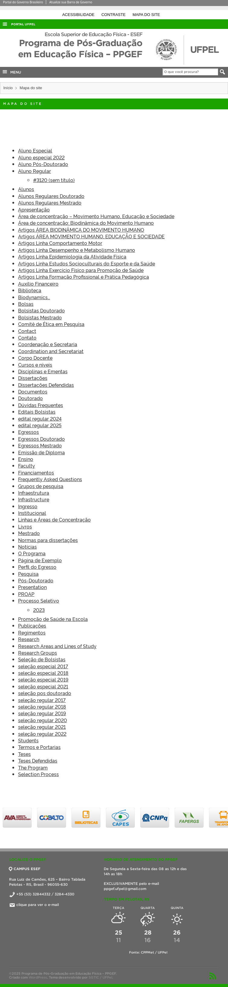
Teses (24, 753)
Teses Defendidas (37, 760)
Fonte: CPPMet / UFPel (148, 952)
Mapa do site (146, 14)
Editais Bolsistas (36, 411)
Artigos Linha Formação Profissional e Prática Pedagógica (83, 276)
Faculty (26, 465)
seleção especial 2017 (43, 666)
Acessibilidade (79, 14)
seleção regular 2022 (42, 733)
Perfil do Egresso (37, 566)
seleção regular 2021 (42, 726)
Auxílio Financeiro (38, 283)
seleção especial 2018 (43, 672)
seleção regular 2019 (42, 713)
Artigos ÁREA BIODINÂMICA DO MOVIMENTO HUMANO (81, 229)
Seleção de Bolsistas (41, 659)
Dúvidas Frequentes (40, 405)
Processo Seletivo (38, 600)
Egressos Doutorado (41, 438)
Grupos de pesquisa (40, 486)
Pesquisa (28, 573)
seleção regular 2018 (42, 706)
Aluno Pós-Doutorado (43, 164)
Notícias (27, 546)
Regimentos (32, 632)
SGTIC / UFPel (100, 977)
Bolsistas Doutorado (41, 310)
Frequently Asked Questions (50, 479)
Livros (25, 526)
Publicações (32, 625)
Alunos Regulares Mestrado (49, 202)
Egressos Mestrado (40, 445)
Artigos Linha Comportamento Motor (60, 243)
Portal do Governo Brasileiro (23, 2)
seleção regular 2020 (42, 720)
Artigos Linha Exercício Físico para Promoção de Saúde (81, 270)
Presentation (32, 587)
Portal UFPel (23, 24)
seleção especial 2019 (43, 679)
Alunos (26, 189)
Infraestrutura (33, 492)
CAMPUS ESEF (24, 869)
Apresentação (34, 209)
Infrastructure (33, 499)
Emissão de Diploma (41, 452)
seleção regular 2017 (42, 700)
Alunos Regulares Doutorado (51, 196)
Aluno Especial (35, 150)
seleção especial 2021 (43, 686)
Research (28, 639)
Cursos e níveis (35, 364)
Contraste (114, 14)
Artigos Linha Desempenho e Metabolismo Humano (76, 249)
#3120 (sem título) (54, 180)
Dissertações (32, 377)
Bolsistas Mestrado (40, 317)
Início (8, 88)
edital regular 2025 (40, 425)
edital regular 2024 (40, 418)
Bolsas (25, 303)
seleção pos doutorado (44, 693)
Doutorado (30, 398)
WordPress (38, 977)
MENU (11, 72)
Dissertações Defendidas (46, 384)
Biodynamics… (34, 297)
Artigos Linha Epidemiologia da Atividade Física (72, 256)
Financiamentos (36, 472)
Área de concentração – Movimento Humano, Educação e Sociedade (96, 216)
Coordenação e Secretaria (47, 344)
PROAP (26, 594)
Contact (27, 330)
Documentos (32, 391)
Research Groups (37, 652)
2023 (39, 609)
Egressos (28, 431)
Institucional (32, 512)
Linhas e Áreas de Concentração (54, 519)
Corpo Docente (35, 357)
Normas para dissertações (48, 540)
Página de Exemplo (40, 560)
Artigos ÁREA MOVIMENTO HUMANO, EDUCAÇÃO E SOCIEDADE (91, 236)
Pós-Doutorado (35, 580)
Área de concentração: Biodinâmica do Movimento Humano (86, 222)
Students (28, 740)
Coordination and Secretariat (51, 351)
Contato (27, 337)
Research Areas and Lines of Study (57, 646)
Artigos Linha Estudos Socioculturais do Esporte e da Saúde (86, 263)
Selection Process (38, 774)
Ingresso (27, 506)
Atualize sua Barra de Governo (70, 2)
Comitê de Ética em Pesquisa (51, 324)
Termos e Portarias (39, 747)
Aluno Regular (34, 171)
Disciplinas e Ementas (43, 371)
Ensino (25, 459)
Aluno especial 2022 (41, 157)
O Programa (32, 553)
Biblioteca (29, 290)
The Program (33, 767)
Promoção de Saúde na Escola (53, 619)
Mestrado (29, 533)
